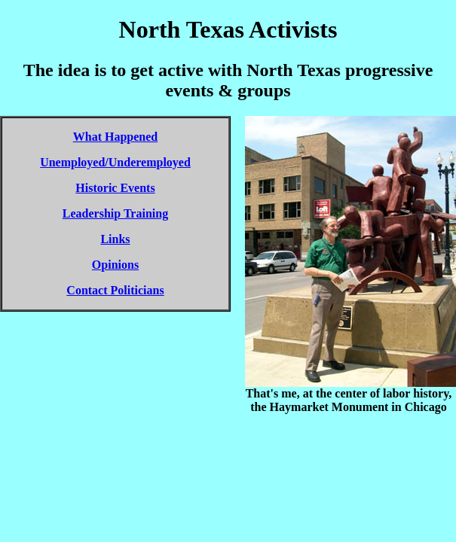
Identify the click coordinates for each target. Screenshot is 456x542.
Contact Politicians (115, 290)
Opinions (115, 264)
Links (115, 239)
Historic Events (115, 187)
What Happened (115, 136)
